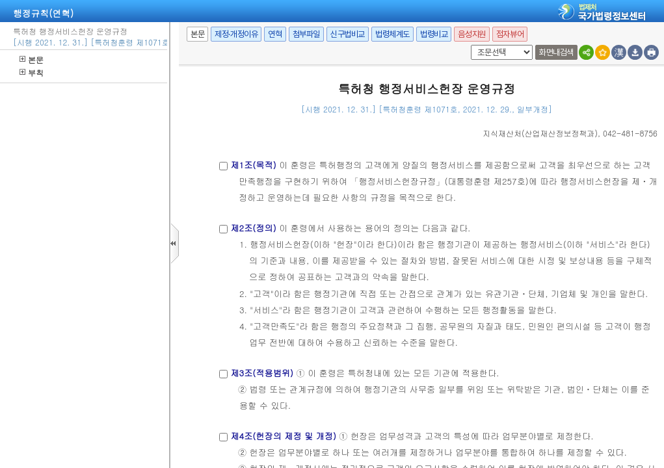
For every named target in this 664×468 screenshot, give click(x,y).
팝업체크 (468, 45)
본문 (32, 59)
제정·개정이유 (236, 34)
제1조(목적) (253, 165)
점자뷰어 (510, 34)
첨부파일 (306, 34)
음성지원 (471, 34)
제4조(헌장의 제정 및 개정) (283, 436)
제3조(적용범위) (261, 373)
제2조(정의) (253, 228)
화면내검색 (556, 52)
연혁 (275, 34)
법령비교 (433, 34)
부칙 (32, 72)
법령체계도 (392, 34)
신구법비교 (347, 34)
